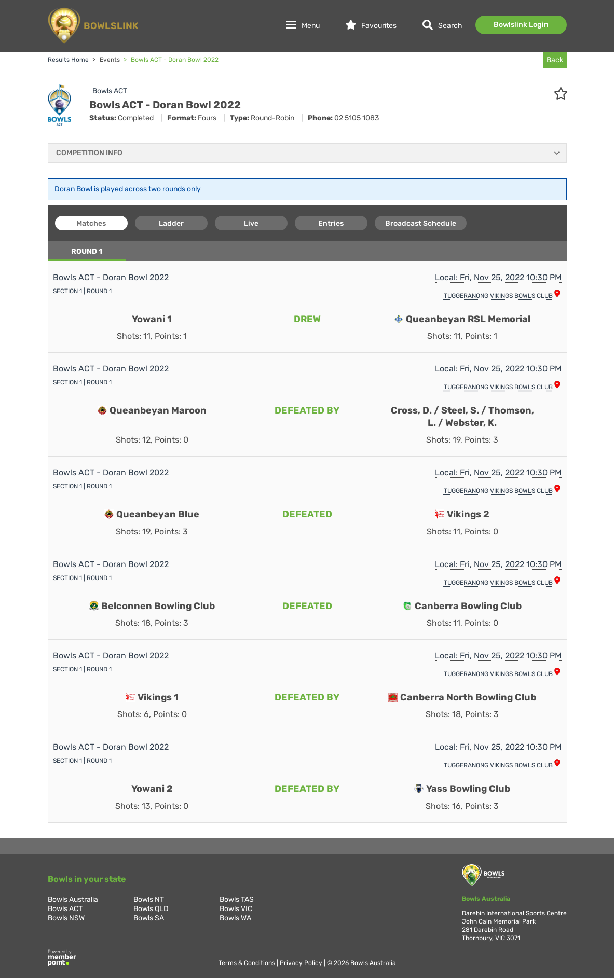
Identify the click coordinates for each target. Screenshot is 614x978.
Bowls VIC (236, 908)
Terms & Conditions (248, 963)
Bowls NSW (66, 918)
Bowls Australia (73, 899)
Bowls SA (148, 918)
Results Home (68, 59)
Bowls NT (148, 899)
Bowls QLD (151, 908)
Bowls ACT (109, 91)
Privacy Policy (302, 963)
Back (555, 60)
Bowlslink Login (521, 24)
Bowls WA (235, 918)
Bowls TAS (237, 899)
